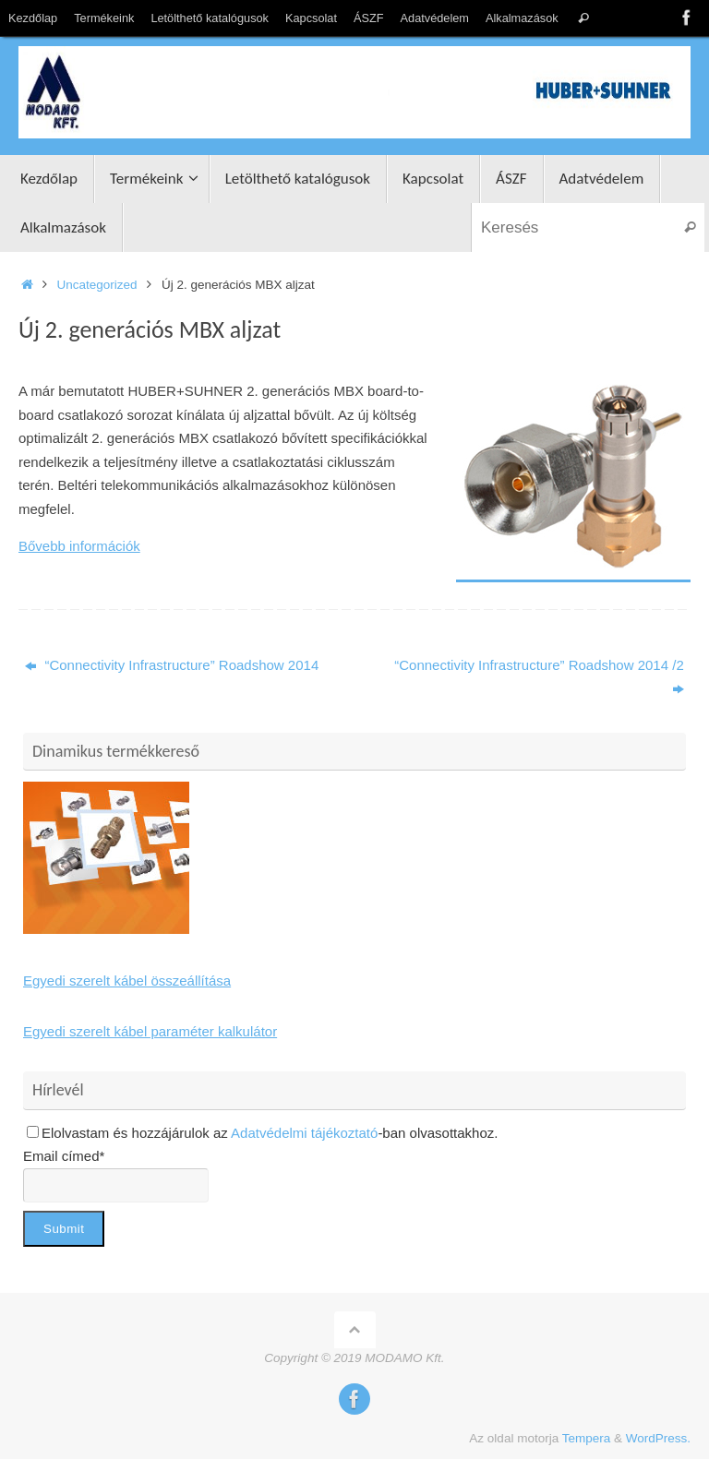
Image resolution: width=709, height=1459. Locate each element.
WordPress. (658, 1438)
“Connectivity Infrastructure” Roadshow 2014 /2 (538, 677)
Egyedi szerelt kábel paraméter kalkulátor (150, 1031)
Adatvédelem (435, 18)
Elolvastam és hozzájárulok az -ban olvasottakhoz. (262, 1133)
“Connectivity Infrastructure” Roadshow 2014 (171, 665)
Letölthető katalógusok (209, 18)
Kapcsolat (311, 18)
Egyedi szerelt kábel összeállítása (127, 980)
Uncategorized (97, 285)
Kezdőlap (32, 18)
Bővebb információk (79, 546)
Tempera (586, 1438)
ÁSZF (369, 18)
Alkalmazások (522, 18)
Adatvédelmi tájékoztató (304, 1133)
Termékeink (104, 18)
